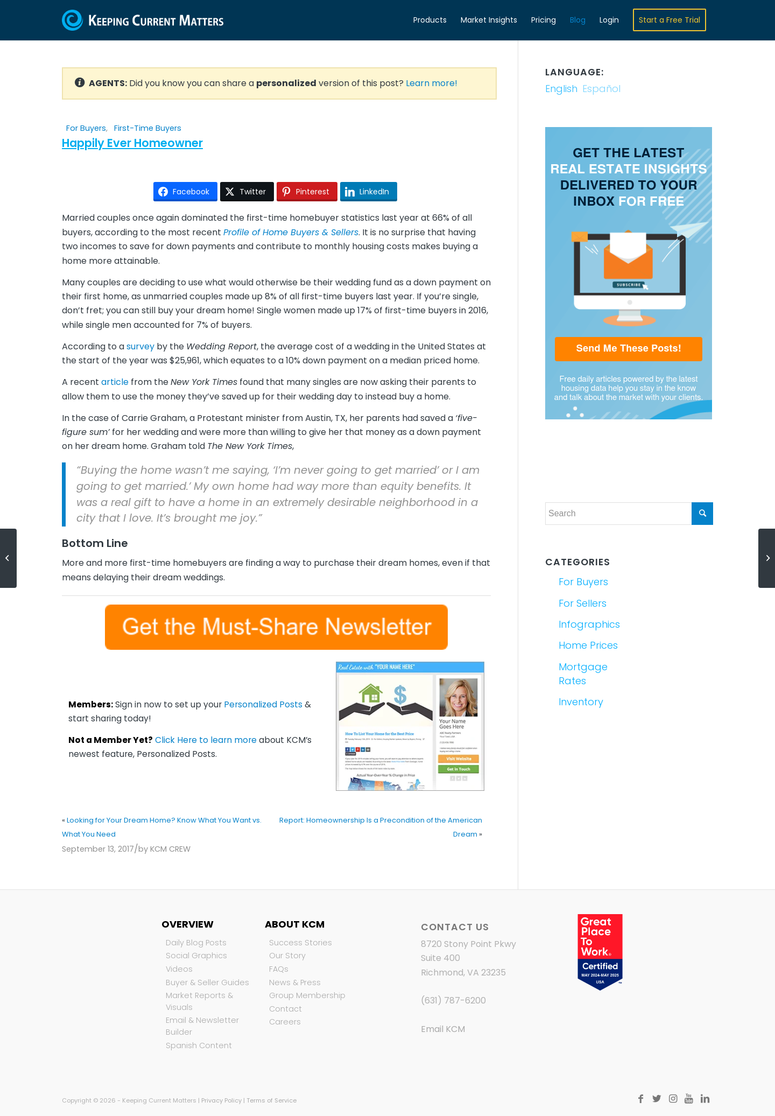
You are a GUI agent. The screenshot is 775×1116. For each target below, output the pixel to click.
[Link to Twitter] (657, 1099)
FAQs (278, 969)
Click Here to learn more (206, 740)
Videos (179, 969)
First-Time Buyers (147, 128)
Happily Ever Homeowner (132, 143)
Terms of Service (271, 1100)
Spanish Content (199, 1045)
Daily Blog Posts (196, 942)
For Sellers (583, 603)
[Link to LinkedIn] (705, 1099)
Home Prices (588, 645)
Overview (187, 924)
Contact (285, 1008)
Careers (285, 1021)
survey (140, 346)
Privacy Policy (221, 1100)
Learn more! (431, 83)
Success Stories (300, 942)
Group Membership (307, 995)
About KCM (295, 924)
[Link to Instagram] (673, 1099)
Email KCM (443, 1029)
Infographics (589, 624)
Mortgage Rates (583, 673)
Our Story (287, 955)
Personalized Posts (263, 704)
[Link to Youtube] (689, 1099)
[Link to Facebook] (640, 1099)
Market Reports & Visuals (199, 1001)
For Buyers (86, 128)
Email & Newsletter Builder (202, 1026)
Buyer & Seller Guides (207, 982)
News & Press (295, 982)
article (115, 382)
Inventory (581, 701)
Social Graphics (196, 955)
